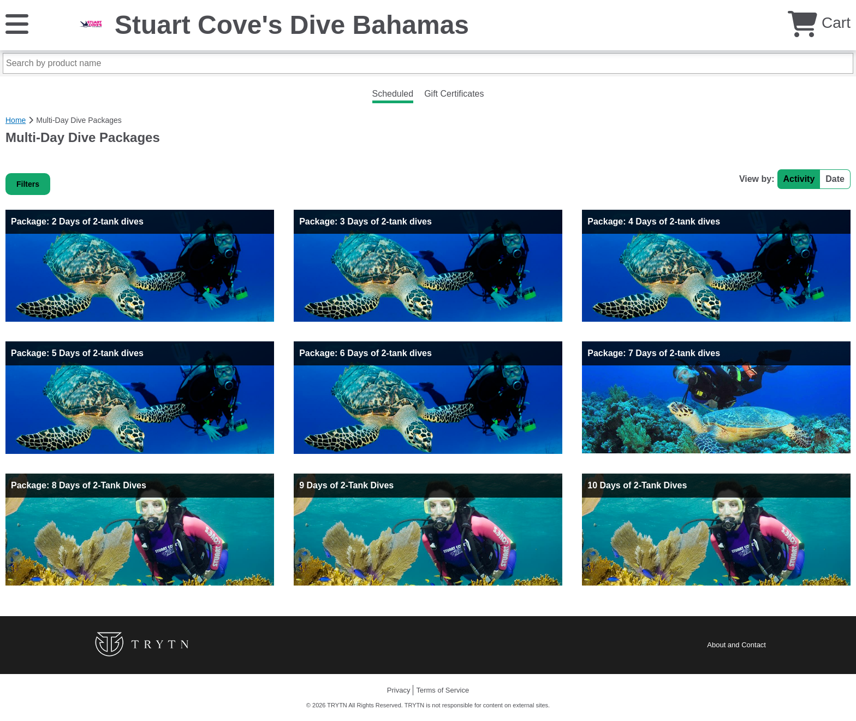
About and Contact (736, 645)
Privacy (399, 690)
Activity (799, 179)
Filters (27, 184)
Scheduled (393, 93)
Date (835, 179)
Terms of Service (442, 690)
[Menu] (16, 23)
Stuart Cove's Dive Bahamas (292, 24)
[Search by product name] (428, 63)
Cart (819, 22)
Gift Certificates (454, 93)
